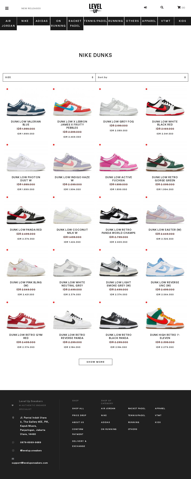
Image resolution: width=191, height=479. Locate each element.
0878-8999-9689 (30, 442)
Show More (96, 362)
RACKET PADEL (75, 23)
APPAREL (149, 21)
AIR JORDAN (8, 23)
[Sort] (142, 77)
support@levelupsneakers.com (30, 463)
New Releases (31, 8)
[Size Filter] (49, 77)
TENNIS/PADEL (95, 21)
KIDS (158, 422)
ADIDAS (42, 21)
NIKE (25, 21)
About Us (78, 422)
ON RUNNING (58, 23)
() (181, 7)
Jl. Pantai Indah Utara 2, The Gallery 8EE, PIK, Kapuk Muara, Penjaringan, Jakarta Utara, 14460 (34, 426)
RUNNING (115, 21)
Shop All (78, 409)
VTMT (166, 21)
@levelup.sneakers (31, 450)
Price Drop (79, 415)
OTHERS (132, 21)
